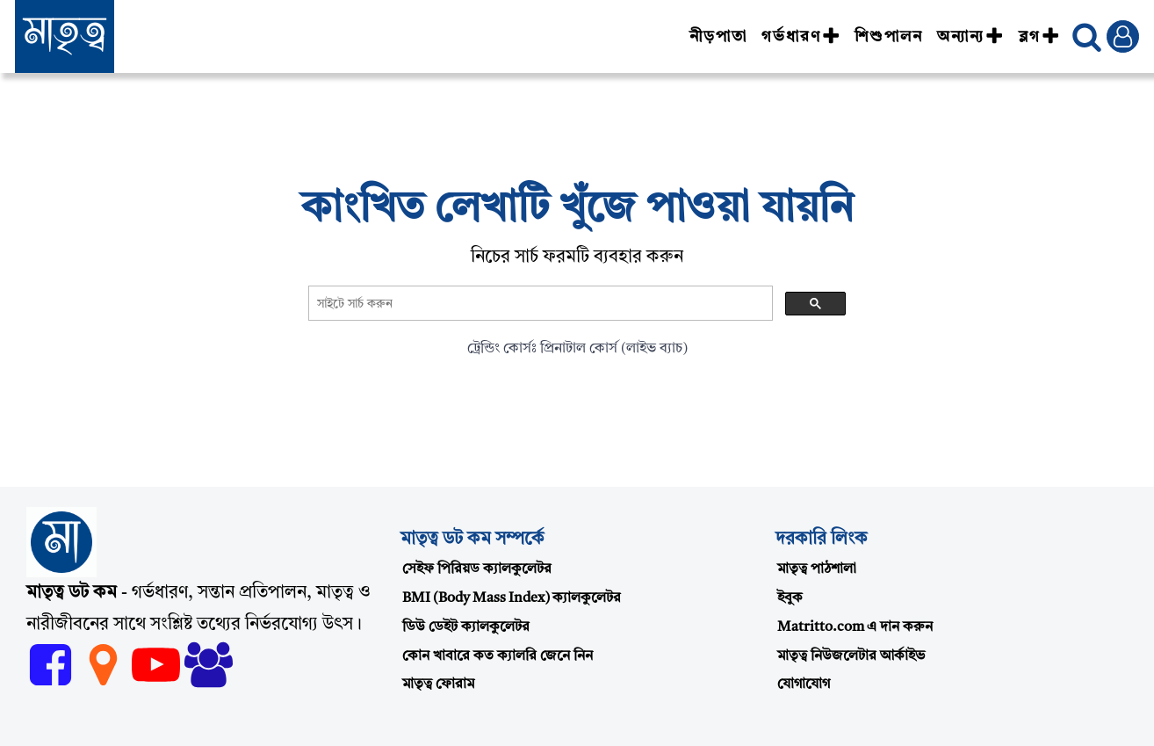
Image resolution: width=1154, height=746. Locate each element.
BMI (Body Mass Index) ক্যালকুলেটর (511, 598)
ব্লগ (1039, 37)
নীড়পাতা (718, 37)
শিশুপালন (889, 37)
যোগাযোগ (803, 684)
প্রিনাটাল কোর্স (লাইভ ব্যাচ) (614, 349)
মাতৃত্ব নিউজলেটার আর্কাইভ (851, 656)
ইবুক (790, 598)
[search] (539, 304)
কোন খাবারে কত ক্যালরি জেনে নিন (497, 656)
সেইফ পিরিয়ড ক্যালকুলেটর (477, 569)
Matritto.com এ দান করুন (855, 627)
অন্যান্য (970, 37)
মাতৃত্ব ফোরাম (438, 684)
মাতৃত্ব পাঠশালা (816, 569)
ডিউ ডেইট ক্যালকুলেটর (466, 627)
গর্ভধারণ (800, 37)
